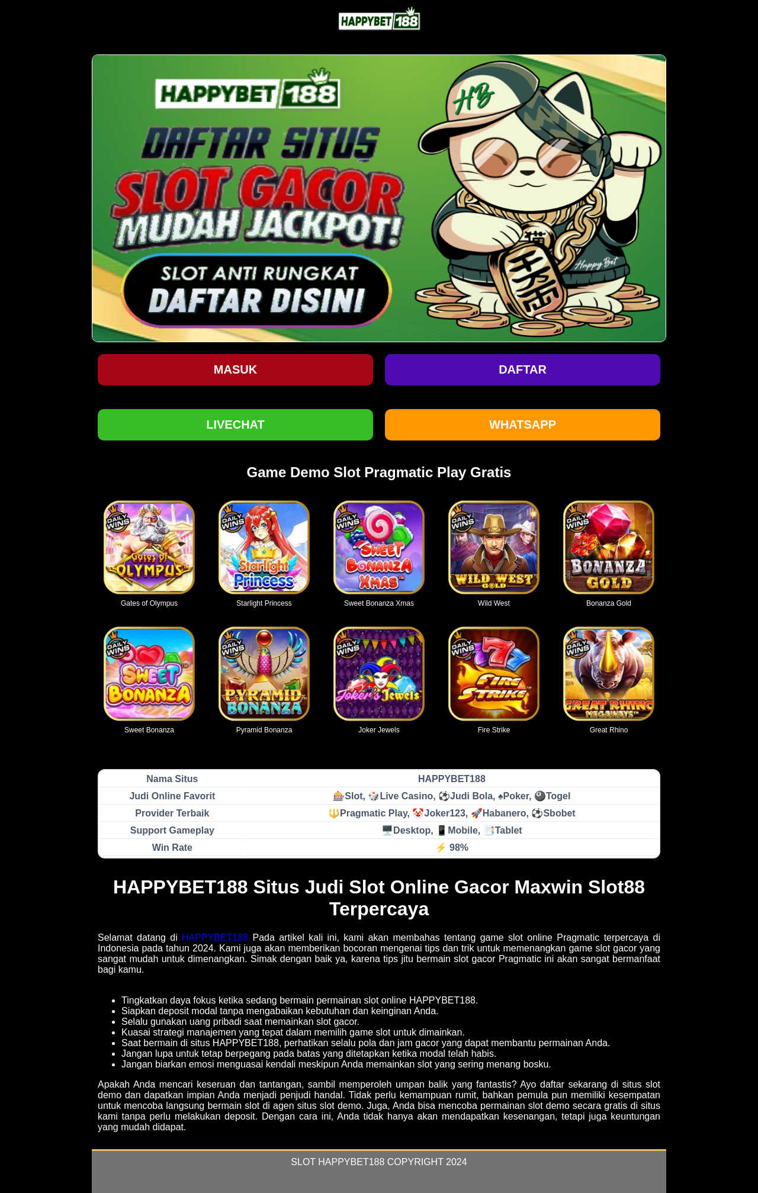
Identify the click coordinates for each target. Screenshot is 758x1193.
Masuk (235, 369)
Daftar (523, 369)
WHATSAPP (522, 424)
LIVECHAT (235, 424)
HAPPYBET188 (215, 937)
